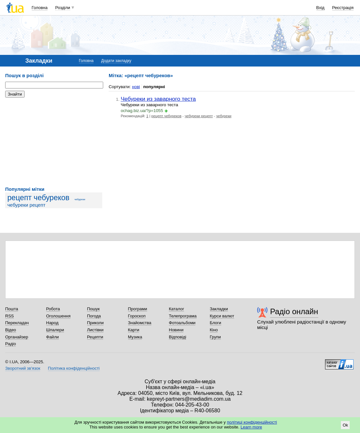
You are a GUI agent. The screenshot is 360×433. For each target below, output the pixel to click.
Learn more (251, 427)
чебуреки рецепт (26, 205)
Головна (40, 7)
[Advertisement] (53, 142)
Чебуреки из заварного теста (158, 99)
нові (136, 86)
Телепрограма (183, 316)
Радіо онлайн (294, 311)
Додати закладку (116, 60)
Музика (135, 337)
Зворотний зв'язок (22, 368)
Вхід (320, 7)
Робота (53, 308)
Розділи (62, 7)
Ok (345, 425)
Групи (215, 337)
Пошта (11, 308)
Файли (52, 337)
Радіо (10, 343)
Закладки (219, 308)
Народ (52, 322)
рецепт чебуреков (38, 197)
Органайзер (16, 337)
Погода (94, 316)
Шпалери (55, 329)
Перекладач (17, 322)
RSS (9, 316)
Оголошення (58, 316)
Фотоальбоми (182, 322)
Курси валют (222, 316)
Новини (176, 329)
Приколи (95, 322)
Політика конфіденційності (74, 368)
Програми (137, 308)
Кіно (214, 329)
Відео (10, 329)
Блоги (215, 322)
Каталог (176, 308)
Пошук (93, 308)
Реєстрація (343, 7)
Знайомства (139, 322)
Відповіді (177, 337)
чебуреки (79, 199)
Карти (133, 329)
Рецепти (95, 337)
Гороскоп (137, 316)
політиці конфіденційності (252, 422)
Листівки (95, 329)
